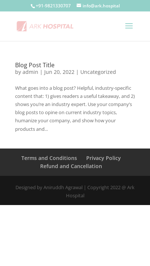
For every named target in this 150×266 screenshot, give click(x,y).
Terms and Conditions (49, 157)
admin (30, 71)
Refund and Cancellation (71, 166)
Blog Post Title (35, 65)
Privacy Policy (103, 157)
